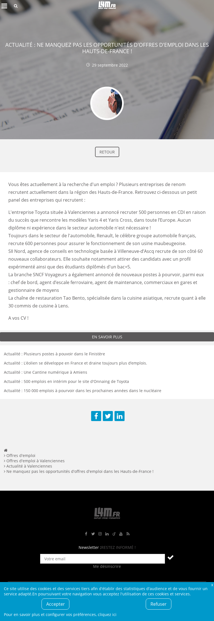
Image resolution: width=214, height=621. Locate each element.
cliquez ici (107, 614)
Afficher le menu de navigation (4, 6)
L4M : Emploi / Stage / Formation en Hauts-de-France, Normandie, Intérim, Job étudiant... (107, 6)
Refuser (158, 604)
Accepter (55, 604)
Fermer (212, 584)
